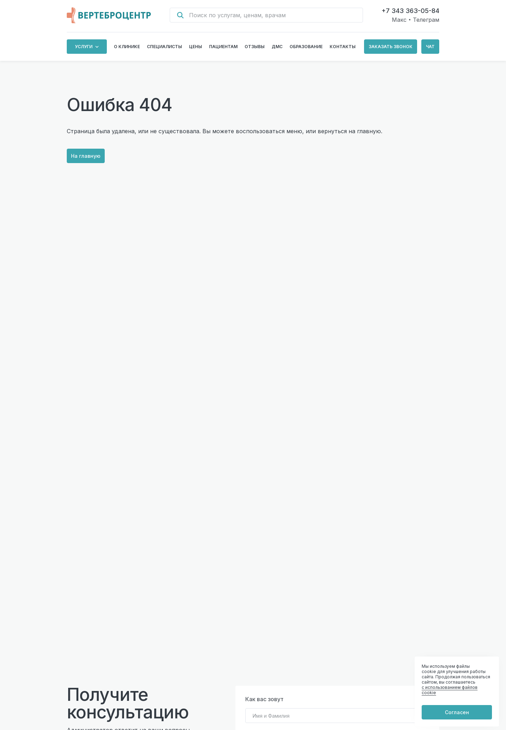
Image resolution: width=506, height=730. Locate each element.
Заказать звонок (391, 46)
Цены (195, 46)
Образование (306, 46)
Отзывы (255, 46)
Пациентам (223, 46)
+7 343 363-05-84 (410, 10)
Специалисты (164, 46)
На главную (86, 156)
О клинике (127, 46)
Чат (430, 46)
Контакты (343, 46)
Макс (399, 19)
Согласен (457, 712)
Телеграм (426, 19)
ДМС (277, 46)
